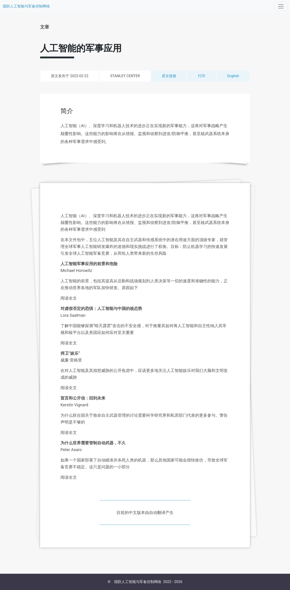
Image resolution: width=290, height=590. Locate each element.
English (233, 76)
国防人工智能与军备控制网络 (26, 6)
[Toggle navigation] (281, 6)
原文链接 (169, 76)
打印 (201, 76)
